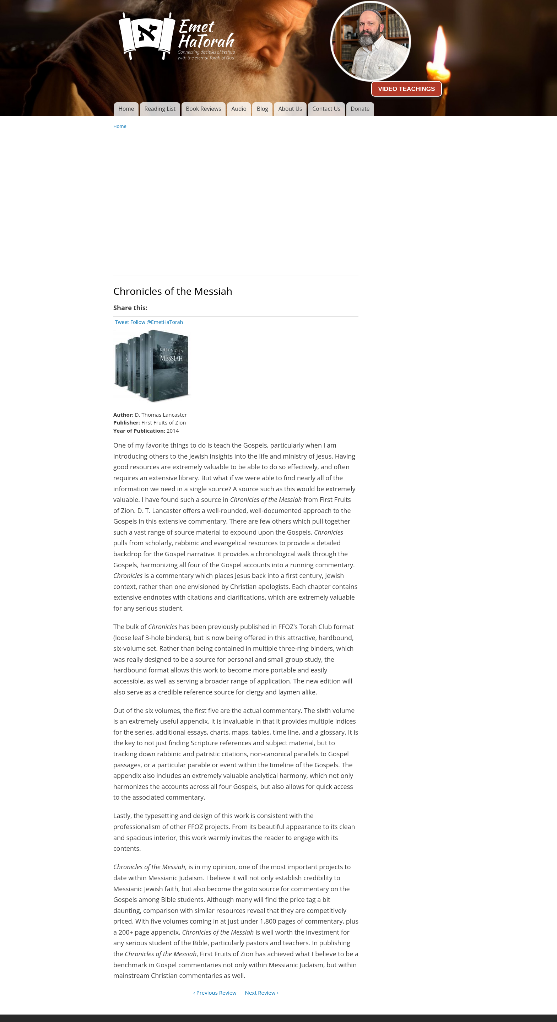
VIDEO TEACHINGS (406, 88)
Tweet (122, 322)
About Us (290, 109)
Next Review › (261, 992)
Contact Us (326, 109)
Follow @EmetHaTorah (156, 322)
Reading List (160, 109)
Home (126, 109)
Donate (360, 109)
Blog (262, 109)
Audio (239, 109)
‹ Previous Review (214, 992)
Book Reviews (203, 109)
